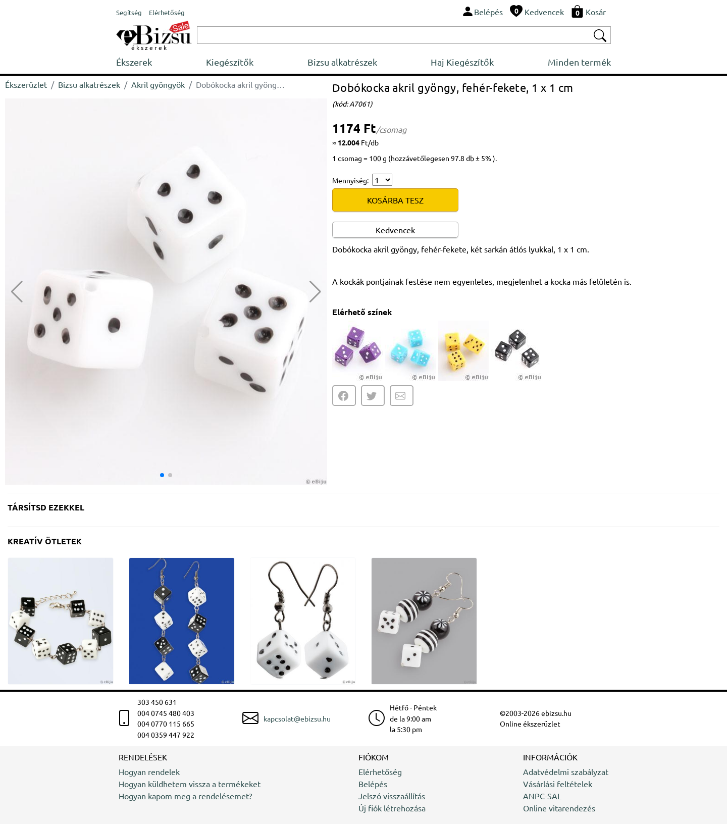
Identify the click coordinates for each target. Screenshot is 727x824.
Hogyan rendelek (149, 771)
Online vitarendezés (559, 808)
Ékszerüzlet (26, 84)
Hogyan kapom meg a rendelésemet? (185, 796)
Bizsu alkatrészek (342, 62)
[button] (315, 292)
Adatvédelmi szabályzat (565, 771)
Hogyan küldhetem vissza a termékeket (190, 784)
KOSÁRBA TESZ (395, 200)
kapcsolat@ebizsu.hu (297, 718)
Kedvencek (395, 230)
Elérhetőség (380, 771)
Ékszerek (134, 62)
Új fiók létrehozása (392, 808)
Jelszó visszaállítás (391, 796)
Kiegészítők (229, 62)
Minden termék (579, 62)
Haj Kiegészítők (462, 62)
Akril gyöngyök (158, 84)
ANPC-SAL (542, 796)
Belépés (372, 784)
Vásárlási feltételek (557, 784)
